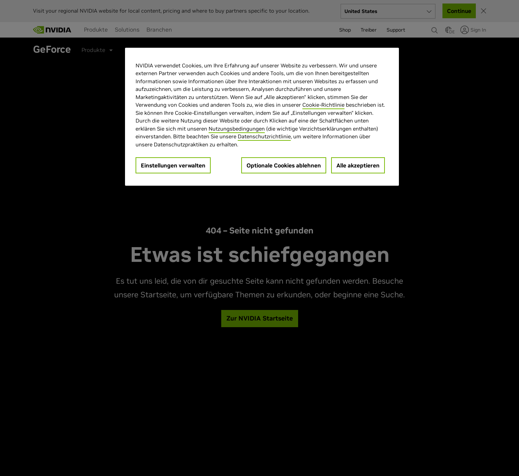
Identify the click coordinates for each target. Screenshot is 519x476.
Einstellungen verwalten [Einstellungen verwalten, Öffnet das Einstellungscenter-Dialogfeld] (173, 165)
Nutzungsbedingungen (237, 128)
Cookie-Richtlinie (323, 104)
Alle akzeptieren (358, 165)
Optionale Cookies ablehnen (284, 165)
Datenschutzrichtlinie (264, 136)
